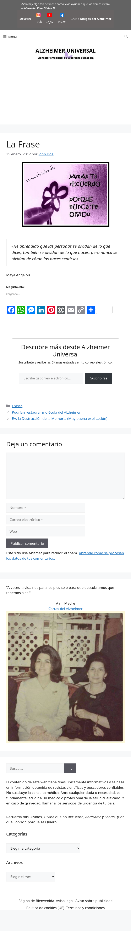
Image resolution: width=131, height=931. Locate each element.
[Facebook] (62, 15)
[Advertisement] (65, 95)
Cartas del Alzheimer (65, 608)
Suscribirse (98, 378)
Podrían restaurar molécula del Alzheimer (46, 412)
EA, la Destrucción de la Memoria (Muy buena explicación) (59, 418)
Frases (17, 405)
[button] (126, 36)
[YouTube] (49, 15)
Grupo (91, 19)
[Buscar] (70, 768)
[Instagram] (38, 15)
